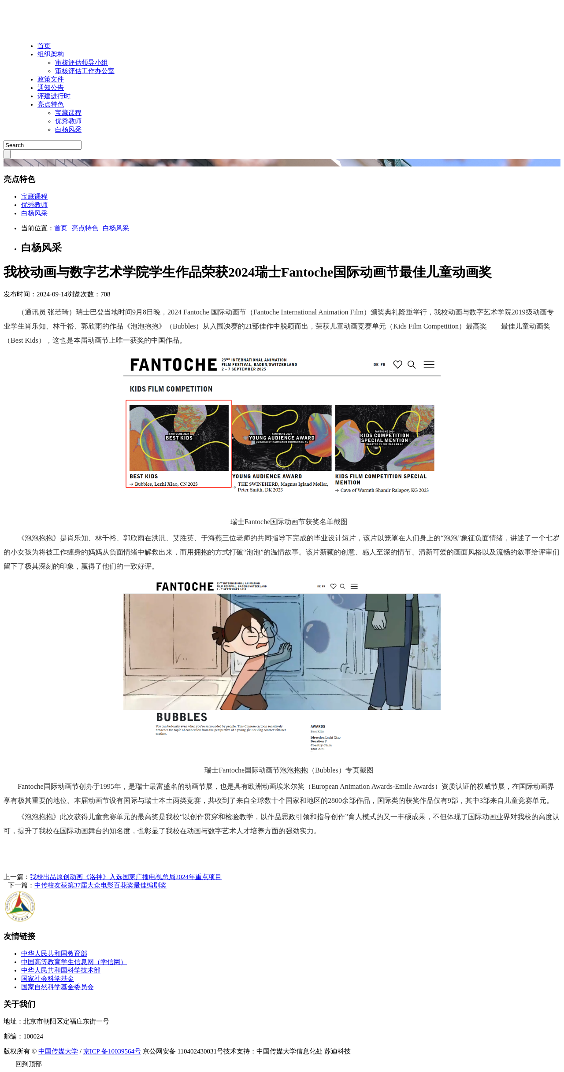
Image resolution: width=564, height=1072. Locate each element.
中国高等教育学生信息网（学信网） (74, 961)
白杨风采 (116, 228)
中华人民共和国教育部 (54, 953)
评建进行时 (53, 96)
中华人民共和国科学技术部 (60, 970)
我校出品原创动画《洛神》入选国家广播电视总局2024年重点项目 (126, 876)
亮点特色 (50, 104)
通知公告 (50, 87)
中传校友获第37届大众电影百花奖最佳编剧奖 (100, 885)
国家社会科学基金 (47, 978)
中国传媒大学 (58, 1051)
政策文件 (50, 79)
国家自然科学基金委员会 (57, 987)
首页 (44, 45)
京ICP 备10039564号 (112, 1051)
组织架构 (50, 54)
